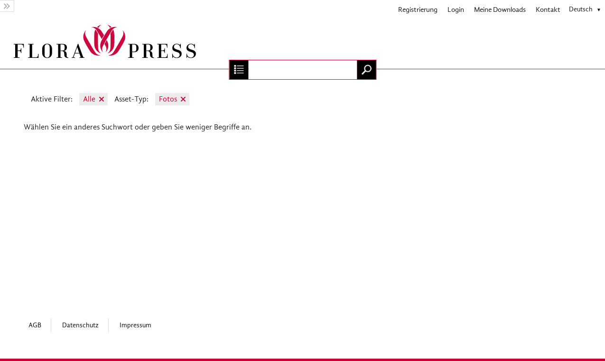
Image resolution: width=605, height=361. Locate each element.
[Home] (302, 44)
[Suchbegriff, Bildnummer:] (302, 69)
